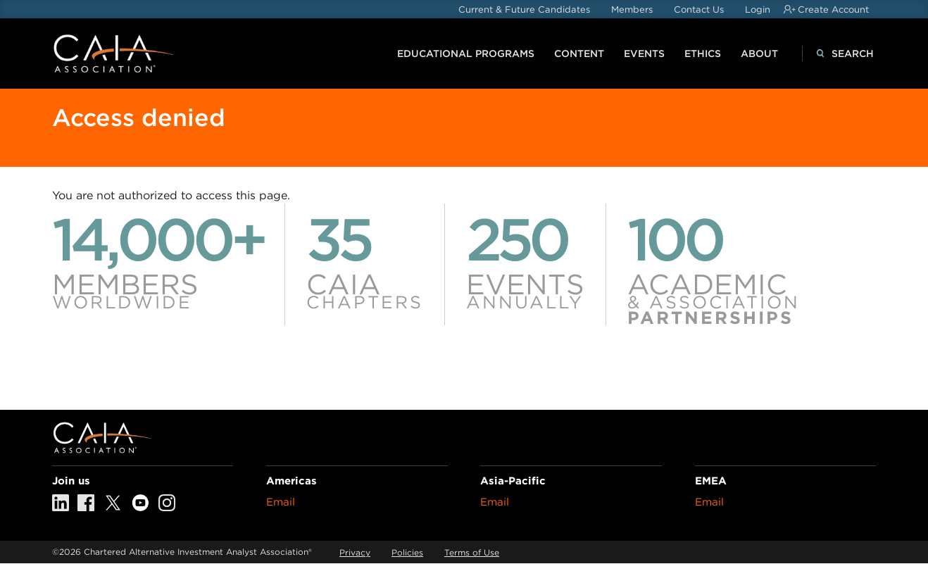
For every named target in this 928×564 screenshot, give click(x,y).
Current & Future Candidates (524, 9)
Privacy (354, 552)
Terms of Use (471, 552)
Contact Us (699, 9)
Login (757, 9)
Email (280, 502)
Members (632, 9)
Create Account (833, 9)
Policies (407, 552)
